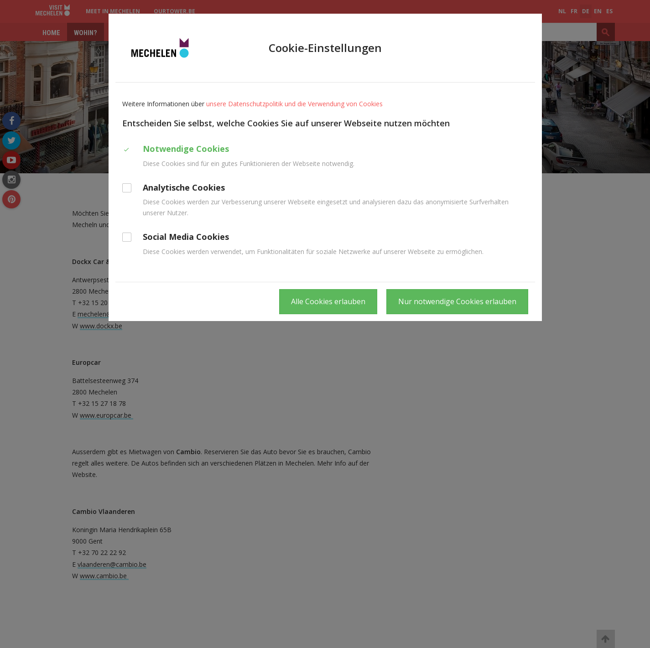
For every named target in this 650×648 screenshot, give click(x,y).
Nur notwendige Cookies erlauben (457, 301)
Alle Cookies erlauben (328, 301)
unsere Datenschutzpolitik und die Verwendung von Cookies (294, 103)
